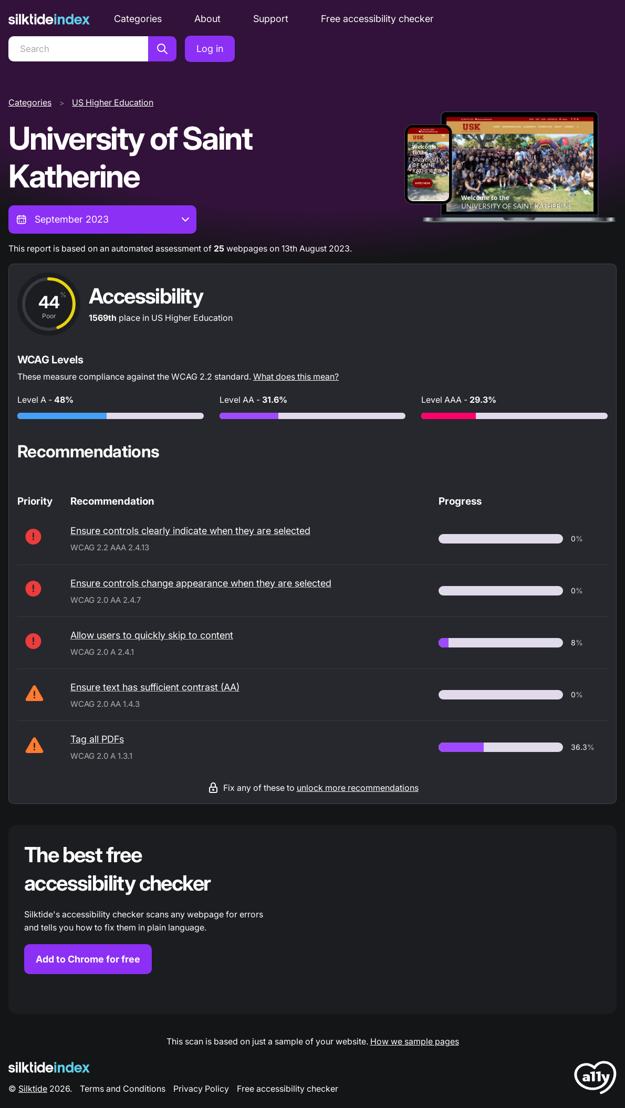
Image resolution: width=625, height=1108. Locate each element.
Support (270, 18)
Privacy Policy (201, 1088)
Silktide (32, 1088)
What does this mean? (296, 376)
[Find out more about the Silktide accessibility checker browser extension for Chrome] (312, 919)
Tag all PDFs (97, 739)
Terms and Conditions (122, 1088)
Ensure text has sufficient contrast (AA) (154, 687)
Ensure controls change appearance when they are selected (200, 583)
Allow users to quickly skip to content (151, 635)
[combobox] (102, 219)
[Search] (78, 48)
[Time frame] (102, 219)
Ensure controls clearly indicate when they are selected (190, 530)
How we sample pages (414, 1041)
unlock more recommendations (358, 787)
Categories (138, 18)
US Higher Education (112, 102)
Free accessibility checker (377, 18)
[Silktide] (49, 19)
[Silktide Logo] (49, 1067)
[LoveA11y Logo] (595, 1079)
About (207, 18)
